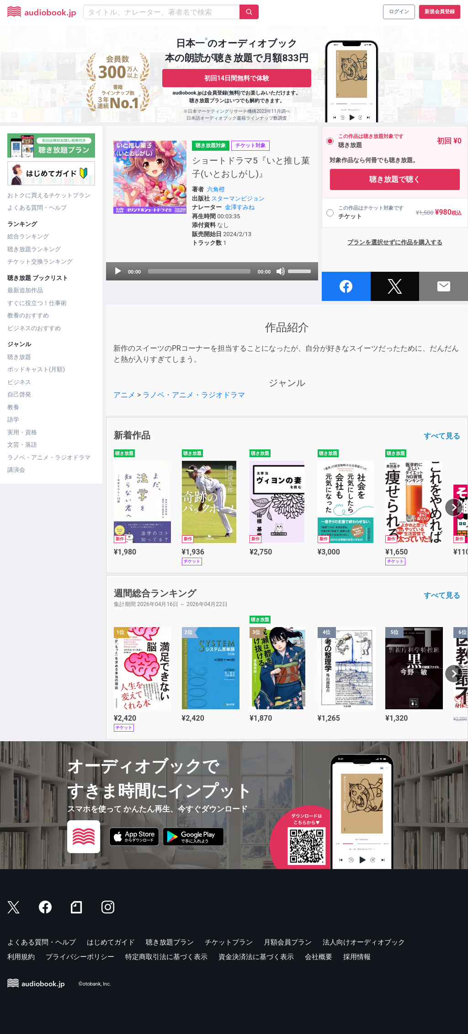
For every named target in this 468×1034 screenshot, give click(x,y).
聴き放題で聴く (394, 179)
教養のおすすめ (28, 315)
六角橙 (216, 189)
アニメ (124, 394)
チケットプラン (229, 942)
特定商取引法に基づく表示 (166, 957)
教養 (13, 407)
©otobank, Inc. (95, 984)
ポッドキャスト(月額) (36, 369)
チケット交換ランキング (40, 261)
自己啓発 (19, 394)
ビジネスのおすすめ (34, 328)
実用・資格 (22, 432)
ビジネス (19, 382)
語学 (13, 419)
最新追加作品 (25, 290)
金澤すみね (240, 207)
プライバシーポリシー (80, 957)
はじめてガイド (111, 942)
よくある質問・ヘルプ (37, 207)
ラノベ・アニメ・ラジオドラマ (48, 457)
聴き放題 (19, 356)
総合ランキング (28, 236)
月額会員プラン (288, 942)
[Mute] (280, 271)
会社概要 (318, 957)
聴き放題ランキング (34, 249)
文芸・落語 (22, 444)
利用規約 (21, 957)
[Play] (117, 271)
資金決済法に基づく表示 (256, 957)
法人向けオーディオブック (364, 942)
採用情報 (357, 957)
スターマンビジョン (238, 198)
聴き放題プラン (170, 942)
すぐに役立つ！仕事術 (37, 303)
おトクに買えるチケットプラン (48, 195)
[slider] (199, 271)
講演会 (16, 469)
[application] (212, 271)
